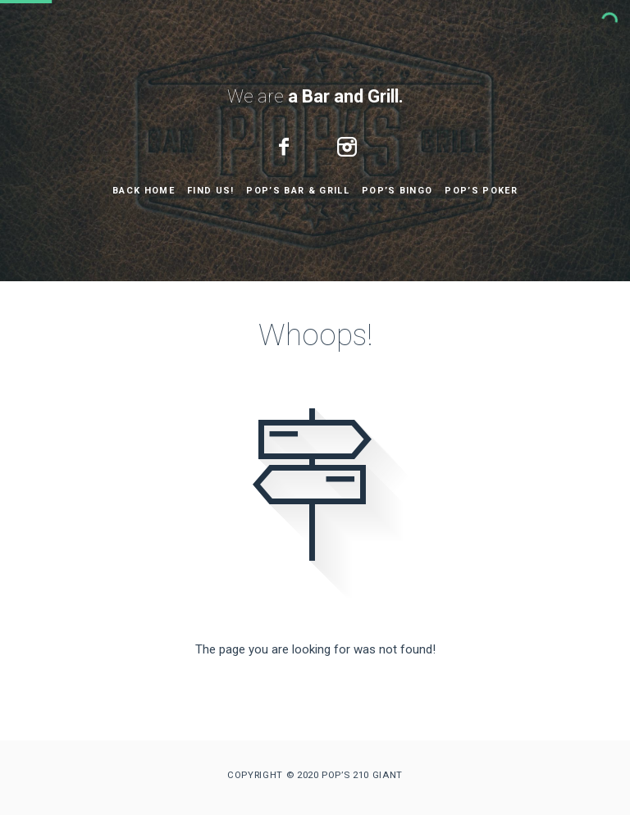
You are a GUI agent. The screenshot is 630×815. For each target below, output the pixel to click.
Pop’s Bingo (397, 190)
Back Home (143, 190)
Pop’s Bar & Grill (297, 190)
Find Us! (211, 190)
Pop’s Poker (481, 190)
